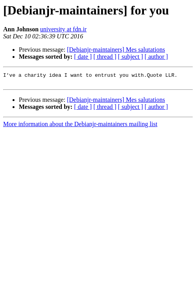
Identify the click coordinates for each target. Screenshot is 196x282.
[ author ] (156, 56)
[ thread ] (104, 56)
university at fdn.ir (63, 29)
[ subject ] (130, 56)
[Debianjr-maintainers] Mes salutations (116, 49)
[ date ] (83, 56)
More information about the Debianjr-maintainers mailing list (80, 126)
